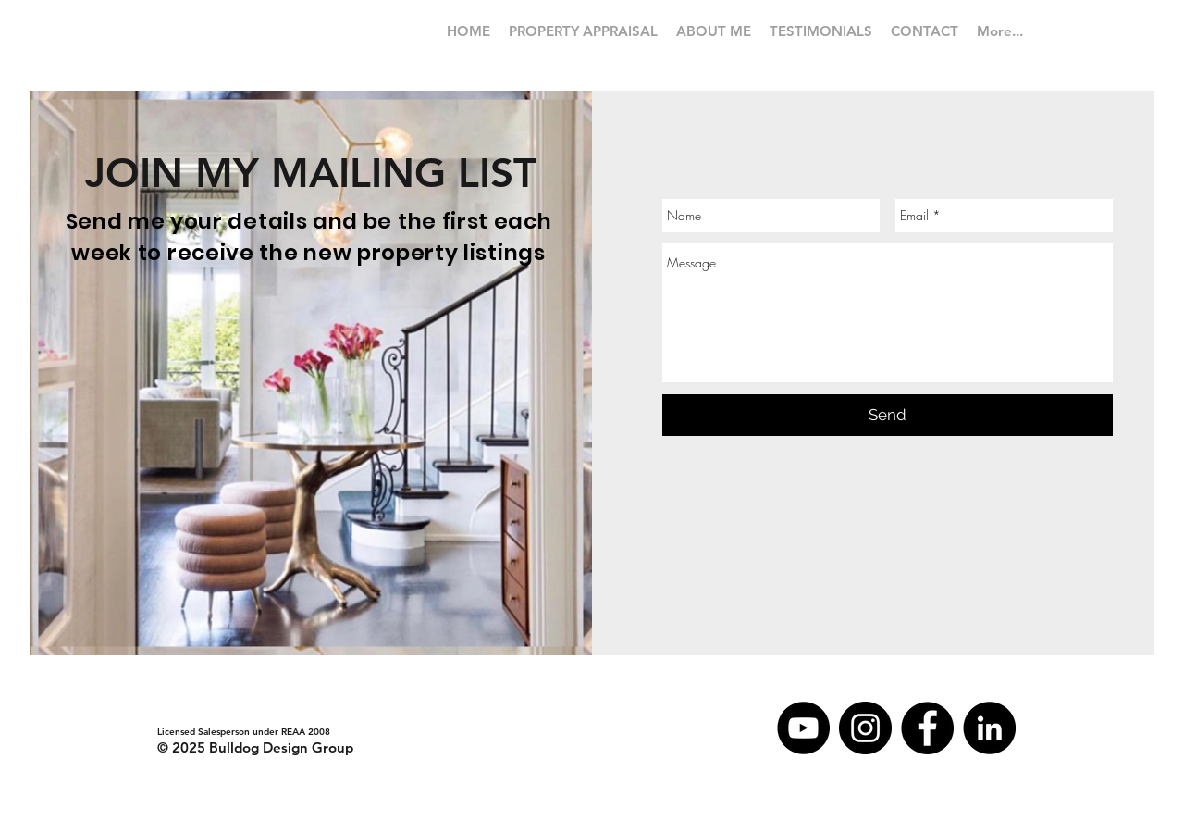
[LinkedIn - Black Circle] (989, 728)
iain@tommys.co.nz (198, 714)
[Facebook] (927, 728)
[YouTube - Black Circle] (803, 728)
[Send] (887, 415)
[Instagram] (865, 728)
